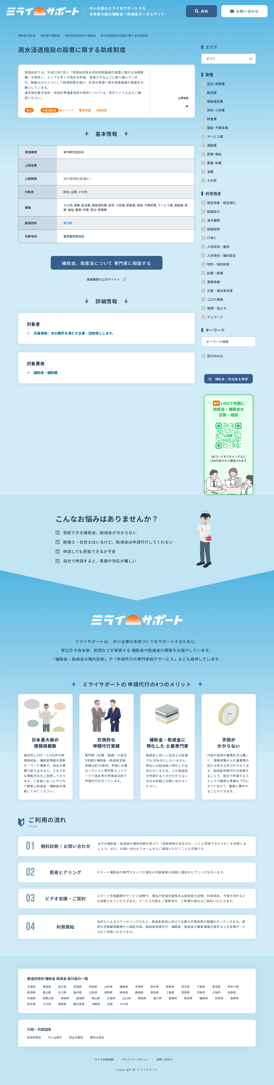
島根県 (80, 998)
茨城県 (139, 986)
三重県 (170, 992)
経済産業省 (34, 1037)
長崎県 (234, 998)
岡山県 (96, 998)
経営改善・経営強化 (221, 202)
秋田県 (93, 986)
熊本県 (31, 1004)
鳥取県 (65, 998)
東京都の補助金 (50, 35)
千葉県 (201, 986)
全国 (110, 1004)
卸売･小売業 (216, 110)
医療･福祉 (214, 154)
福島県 (124, 986)
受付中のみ (215, 356)
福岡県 (204, 998)
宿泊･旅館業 (216, 83)
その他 (212, 180)
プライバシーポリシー (135, 1059)
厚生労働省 (76, 1037)
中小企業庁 (55, 1037)
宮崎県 (62, 1004)
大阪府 (216, 992)
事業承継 (213, 282)
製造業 (212, 92)
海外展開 (213, 220)
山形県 (108, 986)
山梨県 (93, 992)
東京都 (67, 223)
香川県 (157, 998)
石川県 (62, 992)
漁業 (210, 171)
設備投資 (213, 229)
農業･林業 (214, 163)
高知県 (188, 998)
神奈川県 (233, 986)
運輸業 (212, 145)
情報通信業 (215, 101)
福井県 (77, 992)
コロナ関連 (215, 299)
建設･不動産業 (217, 127)
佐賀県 (219, 998)
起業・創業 (215, 273)
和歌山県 (48, 998)
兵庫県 (232, 992)
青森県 (47, 986)
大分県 (47, 1004)
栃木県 (154, 986)
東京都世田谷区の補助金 (80, 35)
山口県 (126, 998)
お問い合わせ (164, 1059)
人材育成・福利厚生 (221, 255)
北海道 (31, 986)
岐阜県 (124, 992)
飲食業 (212, 119)
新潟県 (31, 992)
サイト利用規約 (104, 1059)
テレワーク (215, 317)
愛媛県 (173, 998)
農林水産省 (97, 1037)
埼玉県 (185, 986)
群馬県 (170, 986)
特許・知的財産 (218, 264)
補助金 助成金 (27, 35)
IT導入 (211, 238)
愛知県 (154, 992)
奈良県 (31, 998)
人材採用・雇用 (218, 246)
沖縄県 (96, 1004)
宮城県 (77, 986)
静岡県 (139, 992)
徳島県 (142, 998)
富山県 (47, 992)
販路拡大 (213, 211)
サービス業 (215, 136)
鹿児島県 (79, 1004)
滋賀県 (185, 992)
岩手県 (62, 986)
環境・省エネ (216, 308)
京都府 (201, 992)
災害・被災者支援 (220, 290)
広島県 (111, 998)
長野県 (108, 992)
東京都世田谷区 (73, 236)
